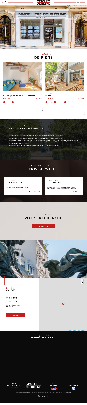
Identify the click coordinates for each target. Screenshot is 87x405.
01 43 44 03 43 (11, 299)
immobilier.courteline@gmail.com (15, 303)
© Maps (74, 332)
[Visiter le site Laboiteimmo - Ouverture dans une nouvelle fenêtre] (43, 400)
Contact (84, 113)
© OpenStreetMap (80, 332)
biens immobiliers (31, 144)
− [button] (82, 284)
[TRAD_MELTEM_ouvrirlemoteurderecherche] (5, 2)
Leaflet (69, 332)
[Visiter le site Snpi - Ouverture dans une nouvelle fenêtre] (53, 390)
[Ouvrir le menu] (78, 2)
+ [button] (82, 282)
